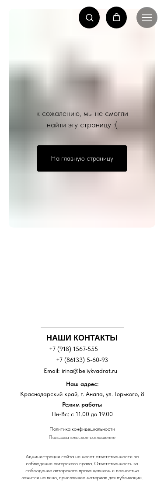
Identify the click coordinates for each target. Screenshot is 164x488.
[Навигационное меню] (147, 17)
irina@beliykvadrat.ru (89, 370)
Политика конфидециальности (82, 429)
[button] (89, 17)
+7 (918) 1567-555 (73, 348)
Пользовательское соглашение (82, 437)
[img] (78, 277)
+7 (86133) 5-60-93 (82, 359)
